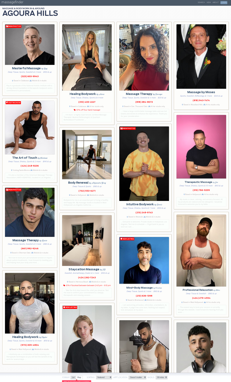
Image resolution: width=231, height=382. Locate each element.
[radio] (73, 377)
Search (201, 2)
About (216, 2)
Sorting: (91, 378)
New (209, 2)
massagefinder (12, 2)
